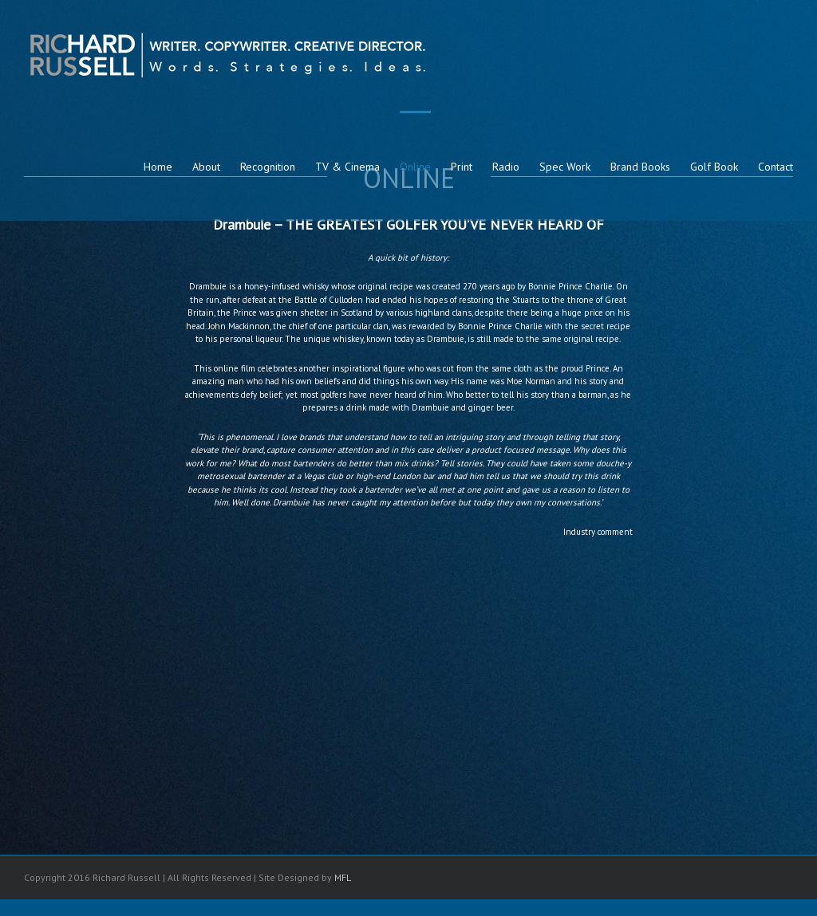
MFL (342, 877)
